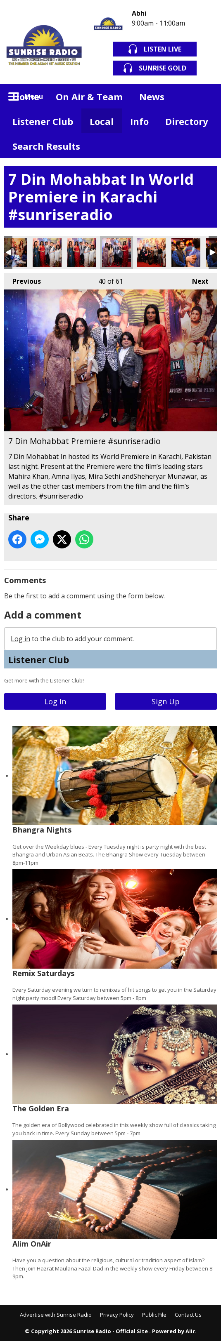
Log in (20, 638)
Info (139, 121)
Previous (22, 279)
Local (102, 121)
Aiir (190, 1331)
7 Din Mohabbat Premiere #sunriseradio (47, 252)
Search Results (46, 146)
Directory (186, 121)
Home (25, 96)
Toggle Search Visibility (204, 96)
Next (196, 279)
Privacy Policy (117, 1314)
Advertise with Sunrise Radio (56, 1314)
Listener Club (42, 121)
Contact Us (188, 1314)
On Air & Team (89, 96)
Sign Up (166, 701)
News (151, 96)
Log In (55, 701)
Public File (154, 1314)
